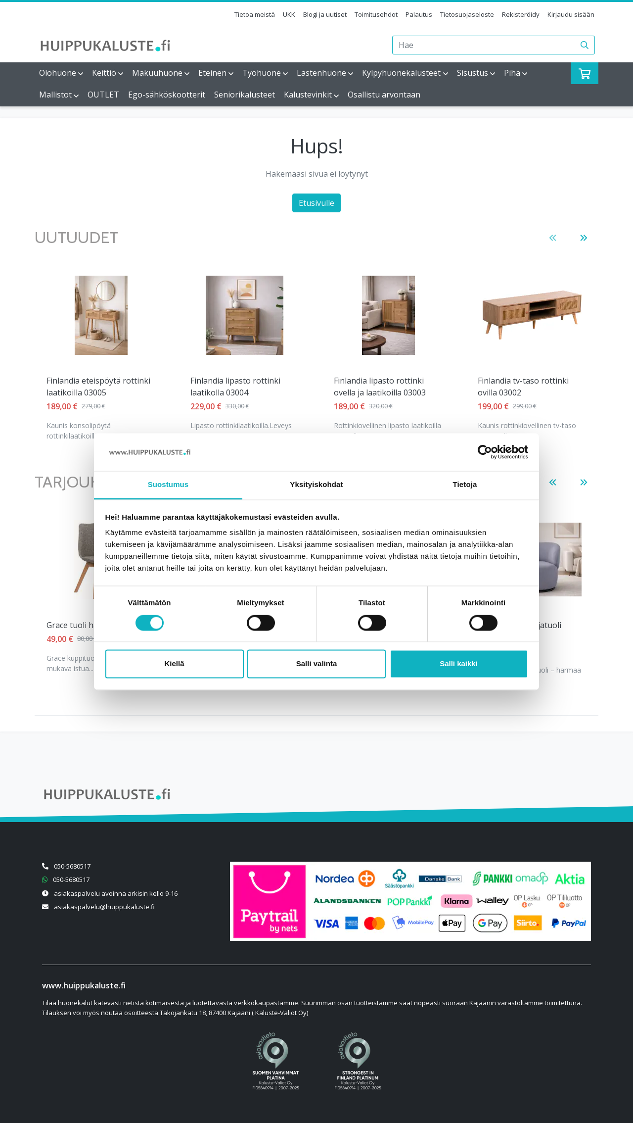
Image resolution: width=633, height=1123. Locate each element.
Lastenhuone (321, 72)
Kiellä (174, 664)
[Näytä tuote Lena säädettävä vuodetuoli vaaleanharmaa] (532, 315)
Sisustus (472, 72)
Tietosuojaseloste (467, 14)
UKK (289, 14)
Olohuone (57, 72)
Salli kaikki (459, 664)
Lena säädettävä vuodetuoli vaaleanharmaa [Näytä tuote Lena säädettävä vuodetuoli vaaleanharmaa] (529, 386)
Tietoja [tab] (465, 485)
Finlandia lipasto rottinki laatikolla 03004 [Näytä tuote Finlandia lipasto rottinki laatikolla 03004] (91, 386)
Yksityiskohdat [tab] (316, 485)
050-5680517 (72, 866)
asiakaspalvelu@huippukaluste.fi (104, 906)
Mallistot (55, 94)
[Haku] (585, 45)
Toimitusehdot (376, 14)
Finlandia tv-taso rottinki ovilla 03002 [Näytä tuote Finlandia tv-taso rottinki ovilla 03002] (379, 386)
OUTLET (103, 94)
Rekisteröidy (521, 14)
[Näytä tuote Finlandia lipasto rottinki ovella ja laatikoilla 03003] (244, 315)
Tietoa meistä (254, 14)
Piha (512, 72)
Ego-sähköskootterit (166, 94)
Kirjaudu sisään (570, 14)
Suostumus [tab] (168, 485)
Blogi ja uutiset (325, 14)
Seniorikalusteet (244, 94)
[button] (552, 238)
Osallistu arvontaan (384, 94)
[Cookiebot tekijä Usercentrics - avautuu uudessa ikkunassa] (485, 451)
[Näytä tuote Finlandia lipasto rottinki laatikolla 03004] (101, 315)
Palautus (419, 14)
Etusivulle (316, 202)
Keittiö (104, 72)
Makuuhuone (157, 72)
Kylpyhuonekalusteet (401, 72)
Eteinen (212, 72)
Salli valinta (316, 664)
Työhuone (261, 72)
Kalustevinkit (308, 94)
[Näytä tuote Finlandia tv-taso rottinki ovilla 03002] (388, 315)
